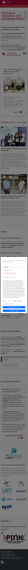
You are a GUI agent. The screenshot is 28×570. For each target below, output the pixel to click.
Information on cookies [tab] (10, 273)
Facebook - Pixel (9, 304)
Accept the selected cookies (14, 307)
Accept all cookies (14, 310)
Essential (7, 301)
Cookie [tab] (6, 267)
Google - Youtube (17, 301)
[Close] (25, 258)
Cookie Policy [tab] (7, 270)
